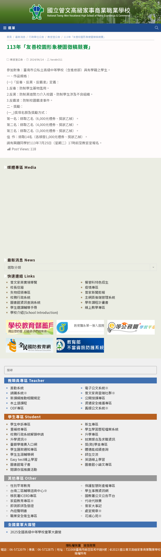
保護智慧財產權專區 (100, 485)
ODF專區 (17, 407)
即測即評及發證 (22, 505)
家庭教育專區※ (22, 500)
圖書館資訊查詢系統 (25, 302)
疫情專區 (91, 287)
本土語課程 (18, 402)
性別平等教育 (20, 485)
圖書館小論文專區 (98, 464)
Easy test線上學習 (24, 459)
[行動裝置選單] (9, 27)
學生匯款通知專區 (23, 449)
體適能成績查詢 (96, 449)
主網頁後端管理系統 (100, 297)
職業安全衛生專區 (23, 515)
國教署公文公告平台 (100, 495)
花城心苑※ (93, 515)
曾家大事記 (93, 505)
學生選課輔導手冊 (23, 307)
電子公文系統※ (96, 387)
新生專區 (91, 424)
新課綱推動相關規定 (25, 397)
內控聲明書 (18, 510)
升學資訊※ (18, 439)
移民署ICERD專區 (23, 495)
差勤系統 (17, 387)
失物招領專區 (20, 292)
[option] (80, 213)
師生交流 (91, 454)
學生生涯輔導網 (22, 454)
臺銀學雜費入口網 (23, 444)
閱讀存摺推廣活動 (23, 469)
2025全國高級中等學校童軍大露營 (35, 531)
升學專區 (91, 434)
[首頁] (9, 37)
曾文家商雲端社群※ (100, 392)
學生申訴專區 (20, 424)
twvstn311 (56, 59)
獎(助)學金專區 (96, 444)
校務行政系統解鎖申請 (27, 434)
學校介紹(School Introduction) (34, 312)
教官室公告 (16, 59)
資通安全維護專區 (98, 402)
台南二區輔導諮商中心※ (28, 490)
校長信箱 (17, 287)
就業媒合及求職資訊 (100, 439)
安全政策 (89, 545)
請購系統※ (18, 392)
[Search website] (157, 27)
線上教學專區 (95, 307)
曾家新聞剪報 (95, 292)
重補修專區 (18, 429)
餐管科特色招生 (96, 282)
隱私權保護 (73, 545)
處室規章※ (93, 510)
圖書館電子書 (20, 464)
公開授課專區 (95, 397)
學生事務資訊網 (96, 490)
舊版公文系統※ (96, 407)
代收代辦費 (93, 500)
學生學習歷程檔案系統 (101, 429)
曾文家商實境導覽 (23, 282)
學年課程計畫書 (96, 302)
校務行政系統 (20, 297)
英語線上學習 (95, 459)
